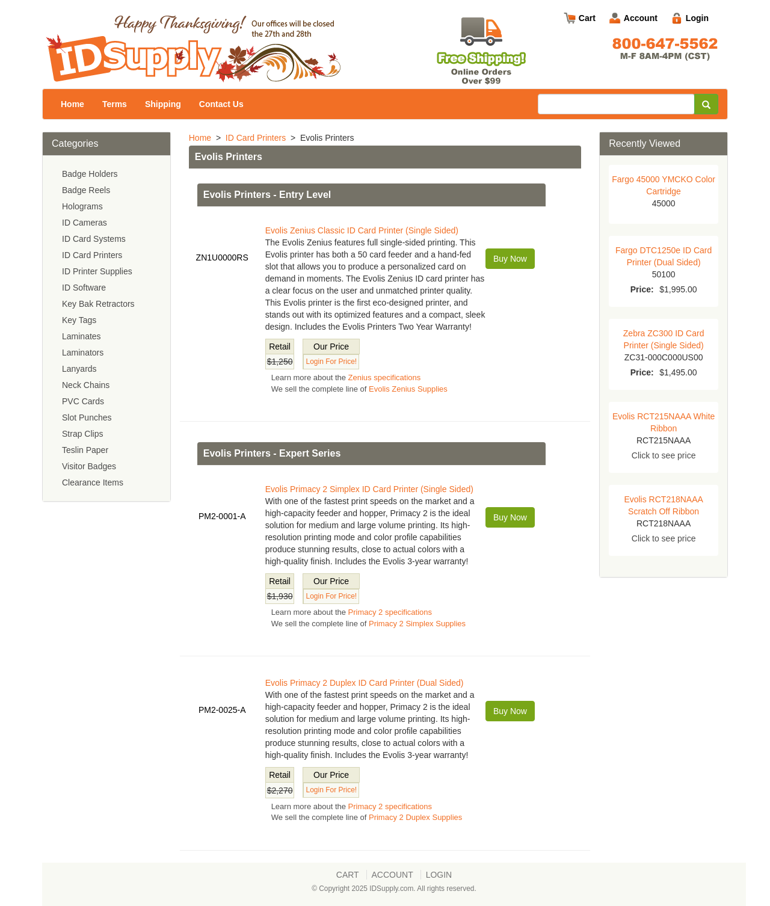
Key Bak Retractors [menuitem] (98, 304)
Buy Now (510, 258)
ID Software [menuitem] (84, 287)
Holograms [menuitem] (82, 206)
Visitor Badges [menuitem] (89, 466)
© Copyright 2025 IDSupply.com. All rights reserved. (394, 888)
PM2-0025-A (222, 710)
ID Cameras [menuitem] (84, 222)
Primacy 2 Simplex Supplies (417, 623)
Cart (587, 18)
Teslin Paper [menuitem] (85, 450)
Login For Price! (331, 361)
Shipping (163, 104)
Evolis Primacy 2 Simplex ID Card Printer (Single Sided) (369, 489)
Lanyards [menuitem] (79, 369)
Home (72, 104)
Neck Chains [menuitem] (85, 385)
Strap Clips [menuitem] (82, 434)
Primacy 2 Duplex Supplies (415, 817)
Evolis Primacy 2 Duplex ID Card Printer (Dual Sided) (364, 683)
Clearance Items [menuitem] (92, 482)
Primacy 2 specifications (390, 612)
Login (697, 18)
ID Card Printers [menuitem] (92, 255)
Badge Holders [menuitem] (90, 174)
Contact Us (221, 104)
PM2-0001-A (222, 516)
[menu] (106, 328)
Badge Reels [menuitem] (86, 190)
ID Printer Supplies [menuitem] (97, 271)
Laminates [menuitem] (81, 336)
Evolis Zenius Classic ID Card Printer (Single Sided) (361, 230)
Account (641, 18)
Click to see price (664, 455)
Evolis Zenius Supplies (408, 388)
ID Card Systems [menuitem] (94, 239)
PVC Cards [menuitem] (83, 401)
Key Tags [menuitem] (79, 320)
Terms (114, 104)
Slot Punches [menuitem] (87, 417)
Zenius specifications (384, 377)
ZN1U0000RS (222, 257)
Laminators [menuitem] (82, 352)
